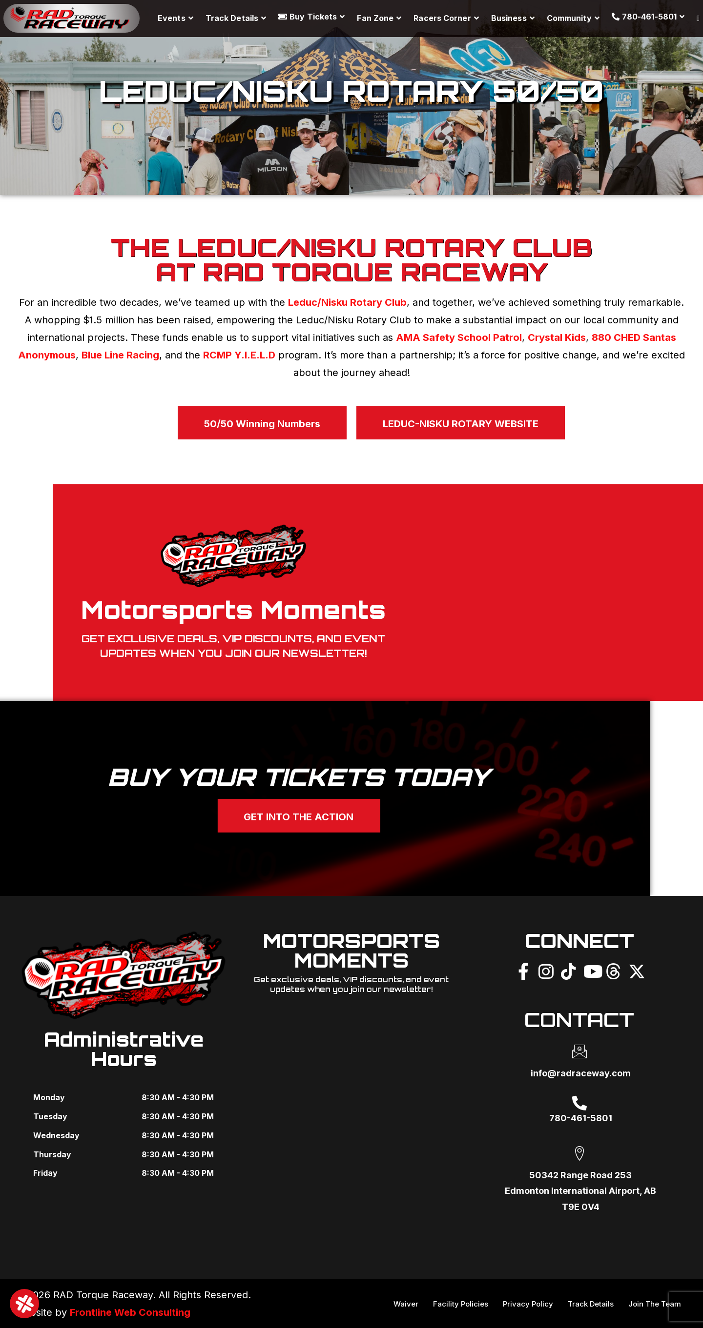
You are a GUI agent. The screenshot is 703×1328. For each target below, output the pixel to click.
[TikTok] (568, 970)
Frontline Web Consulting (130, 1312)
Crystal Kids (557, 337)
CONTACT (579, 1020)
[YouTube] (590, 970)
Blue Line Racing (120, 355)
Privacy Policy (528, 1303)
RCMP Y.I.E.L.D (239, 355)
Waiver (405, 1303)
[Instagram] (545, 970)
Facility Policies (460, 1303)
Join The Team (654, 1303)
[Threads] (613, 970)
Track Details (591, 1303)
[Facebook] (523, 970)
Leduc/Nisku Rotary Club (347, 302)
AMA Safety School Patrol (459, 337)
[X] (635, 970)
